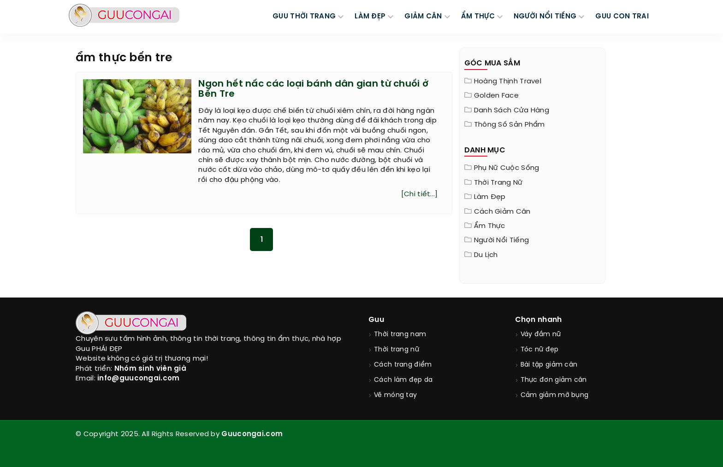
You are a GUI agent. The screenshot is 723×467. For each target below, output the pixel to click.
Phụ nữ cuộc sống (506, 168)
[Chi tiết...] (419, 194)
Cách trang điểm (403, 365)
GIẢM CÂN (423, 16)
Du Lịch (486, 255)
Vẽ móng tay (395, 395)
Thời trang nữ (498, 183)
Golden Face (496, 95)
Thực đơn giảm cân (554, 380)
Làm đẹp (490, 197)
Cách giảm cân (502, 212)
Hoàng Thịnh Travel (507, 81)
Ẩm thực (489, 226)
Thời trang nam (400, 334)
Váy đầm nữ (541, 334)
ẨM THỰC (478, 16)
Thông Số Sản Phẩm (509, 124)
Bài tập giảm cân (549, 365)
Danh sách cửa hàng (511, 110)
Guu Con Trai (622, 16)
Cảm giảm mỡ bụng (555, 395)
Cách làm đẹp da (403, 380)
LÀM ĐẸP (370, 16)
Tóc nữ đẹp (540, 349)
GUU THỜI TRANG (304, 16)
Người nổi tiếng (501, 240)
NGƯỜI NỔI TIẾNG (545, 16)
